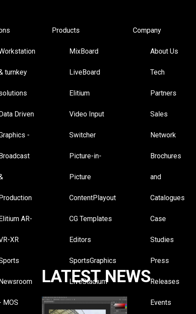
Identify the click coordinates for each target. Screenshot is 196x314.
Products (66, 30)
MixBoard (83, 51)
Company (147, 30)
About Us (164, 51)
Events (160, 302)
